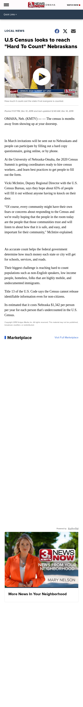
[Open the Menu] (6, 5)
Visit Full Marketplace (66, 337)
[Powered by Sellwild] (73, 528)
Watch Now (73, 5)
